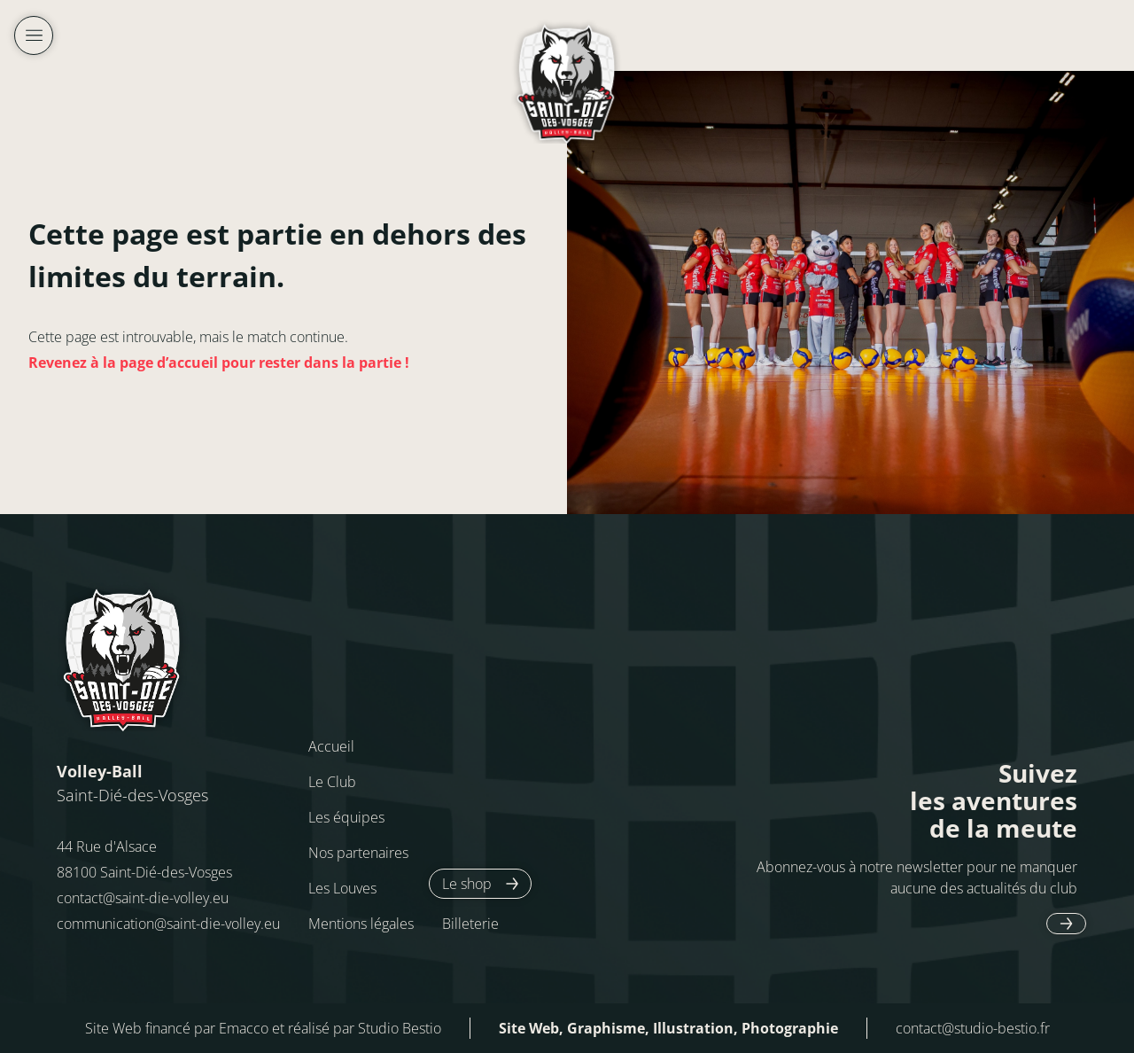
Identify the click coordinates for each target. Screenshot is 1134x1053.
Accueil (331, 746)
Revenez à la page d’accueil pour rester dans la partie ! (218, 362)
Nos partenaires (358, 852)
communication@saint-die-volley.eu (168, 923)
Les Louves (342, 888)
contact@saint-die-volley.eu (143, 898)
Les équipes (346, 817)
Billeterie (470, 923)
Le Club (332, 782)
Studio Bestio (399, 1028)
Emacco (243, 1028)
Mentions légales (361, 923)
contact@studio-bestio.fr (973, 1028)
